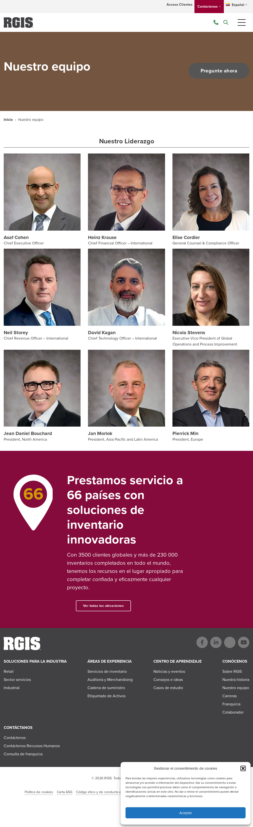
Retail (9, 671)
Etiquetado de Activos (106, 696)
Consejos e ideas (168, 679)
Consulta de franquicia (23, 754)
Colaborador (233, 712)
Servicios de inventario (107, 671)
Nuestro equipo (235, 688)
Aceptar (185, 813)
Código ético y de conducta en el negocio (108, 792)
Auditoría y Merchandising (110, 679)
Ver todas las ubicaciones (115, 606)
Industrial (12, 688)
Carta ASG (64, 792)
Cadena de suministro (106, 688)
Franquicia (231, 704)
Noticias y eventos (169, 671)
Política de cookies (39, 792)
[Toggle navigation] (242, 22)
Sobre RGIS (232, 671)
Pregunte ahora (218, 70)
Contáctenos (207, 6)
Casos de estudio (168, 688)
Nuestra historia (235, 679)
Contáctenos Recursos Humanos (32, 746)
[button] (243, 768)
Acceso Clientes (179, 4)
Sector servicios (17, 679)
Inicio (8, 119)
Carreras (229, 696)
